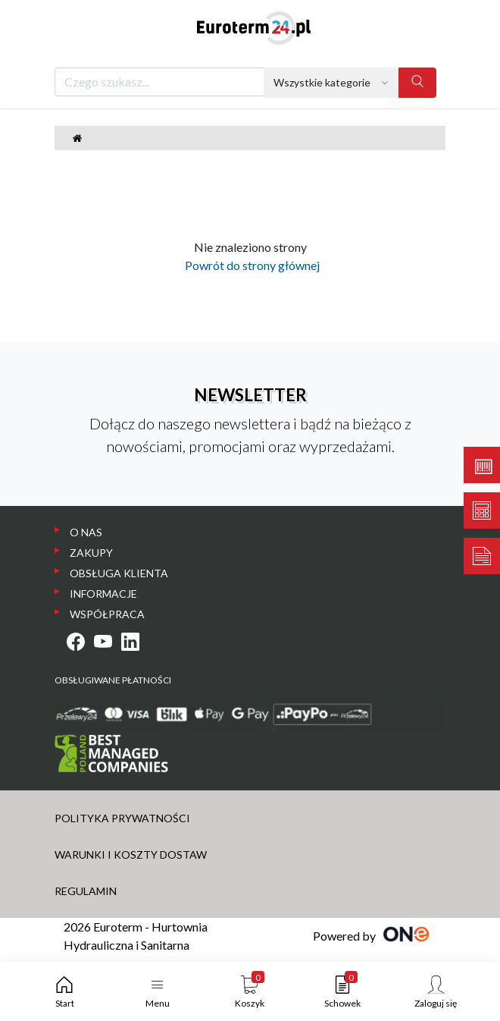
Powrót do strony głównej (250, 265)
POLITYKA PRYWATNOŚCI (122, 818)
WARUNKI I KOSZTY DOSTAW (131, 854)
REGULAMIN (86, 890)
